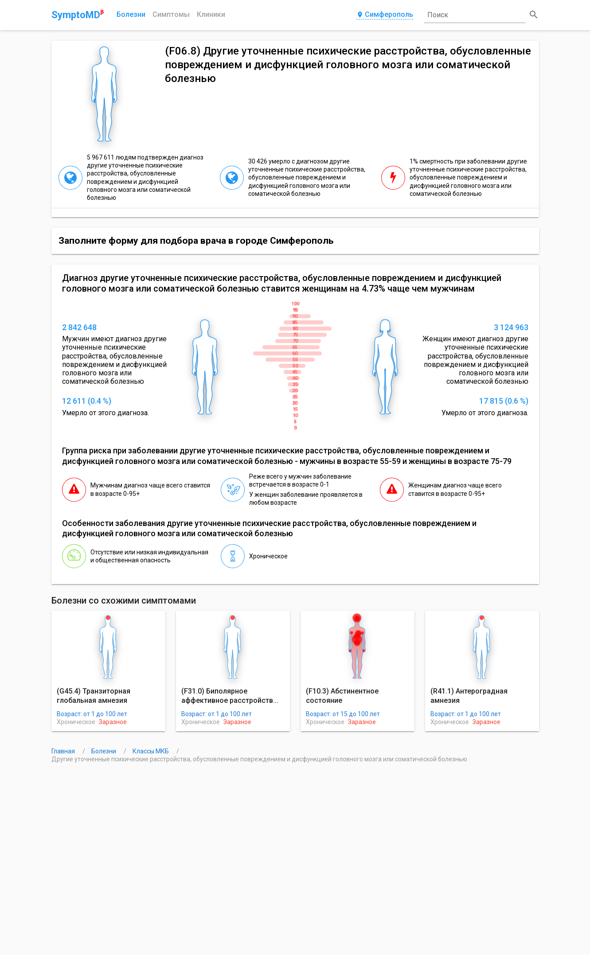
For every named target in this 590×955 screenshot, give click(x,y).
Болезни (131, 14)
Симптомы (171, 14)
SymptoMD (77, 14)
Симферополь (384, 15)
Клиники (211, 14)
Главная (63, 751)
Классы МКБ (151, 751)
